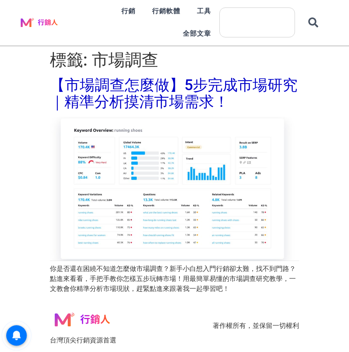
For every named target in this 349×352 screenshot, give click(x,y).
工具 (204, 11)
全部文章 (197, 33)
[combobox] (257, 22)
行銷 (128, 11)
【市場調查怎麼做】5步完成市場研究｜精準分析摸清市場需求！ (173, 93)
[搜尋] (315, 22)
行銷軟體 (166, 11)
